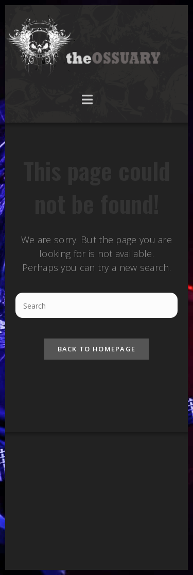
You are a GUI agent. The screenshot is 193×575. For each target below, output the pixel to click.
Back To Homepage (97, 348)
